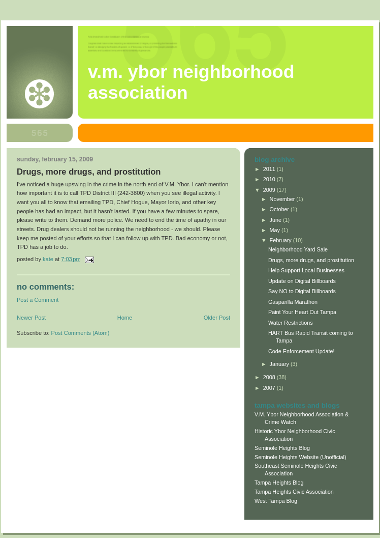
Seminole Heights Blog (282, 448)
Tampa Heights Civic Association (294, 492)
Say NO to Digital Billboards (302, 291)
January (280, 364)
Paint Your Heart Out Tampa (302, 312)
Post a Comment (37, 300)
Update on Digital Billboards (302, 281)
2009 (270, 190)
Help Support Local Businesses (306, 270)
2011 (270, 169)
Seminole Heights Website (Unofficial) (300, 457)
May (275, 230)
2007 (270, 388)
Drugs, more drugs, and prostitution (311, 260)
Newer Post (31, 318)
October (280, 209)
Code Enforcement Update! (301, 351)
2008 (270, 377)
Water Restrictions (290, 323)
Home (124, 318)
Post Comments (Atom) (80, 333)
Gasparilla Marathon (293, 302)
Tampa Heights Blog (279, 482)
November (283, 199)
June (276, 220)
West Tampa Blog (276, 501)
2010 (270, 179)
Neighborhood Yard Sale (298, 249)
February (281, 240)
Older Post (217, 318)
